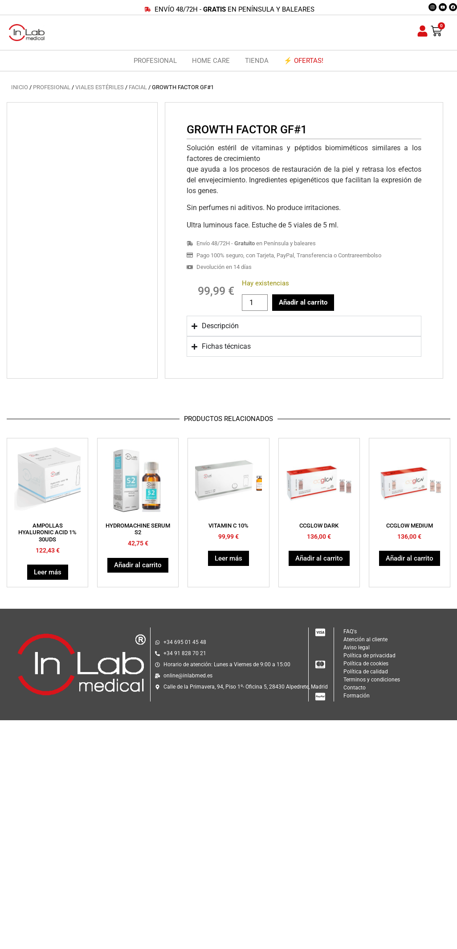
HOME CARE (211, 61)
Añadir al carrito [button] (138, 565)
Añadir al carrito (303, 302)
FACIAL (138, 87)
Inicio (19, 87)
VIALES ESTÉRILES (99, 87)
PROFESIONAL (155, 61)
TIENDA (257, 61)
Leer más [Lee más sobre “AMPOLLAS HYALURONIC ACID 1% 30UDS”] (47, 572)
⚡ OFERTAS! (303, 61)
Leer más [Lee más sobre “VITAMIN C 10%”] (228, 558)
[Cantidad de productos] (255, 302)
